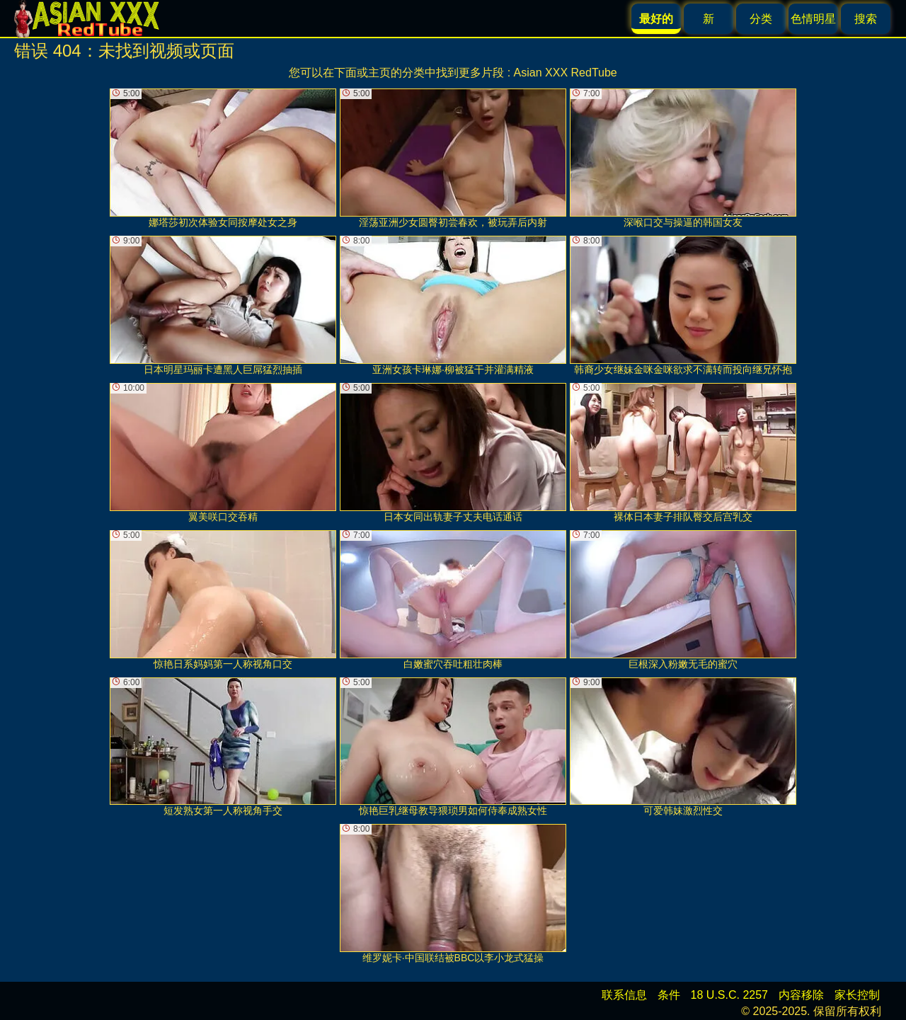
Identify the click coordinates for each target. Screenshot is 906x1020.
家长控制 (857, 995)
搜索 (865, 19)
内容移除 (801, 995)
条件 (669, 995)
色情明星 (813, 19)
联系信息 (624, 995)
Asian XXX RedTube (565, 73)
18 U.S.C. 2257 (729, 995)
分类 (761, 19)
